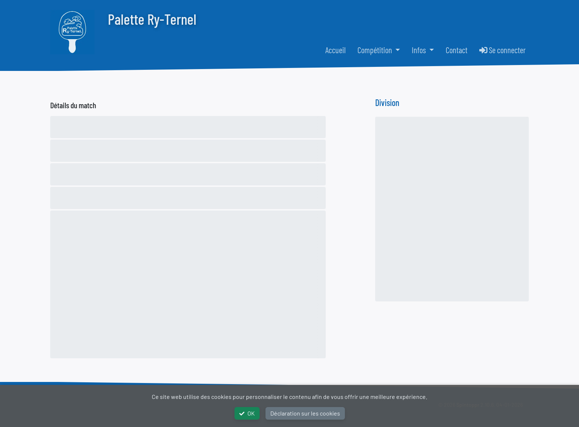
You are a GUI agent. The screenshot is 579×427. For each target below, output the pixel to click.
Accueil (335, 50)
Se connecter (502, 50)
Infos (419, 50)
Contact (456, 50)
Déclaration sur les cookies (305, 413)
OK (247, 413)
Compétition (375, 50)
